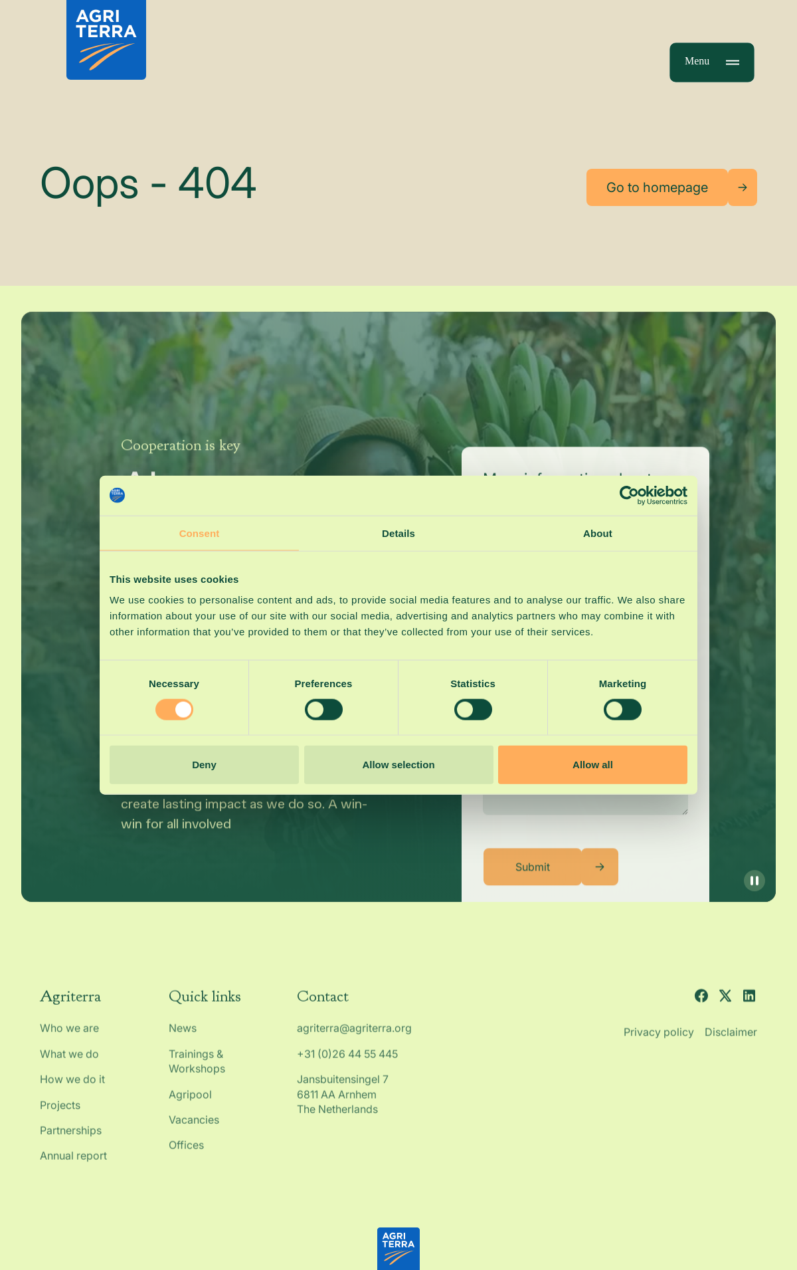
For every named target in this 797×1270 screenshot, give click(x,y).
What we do (69, 1060)
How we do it (72, 1086)
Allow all (593, 764)
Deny (204, 764)
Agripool (190, 1101)
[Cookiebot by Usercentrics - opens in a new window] (629, 495)
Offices (186, 1152)
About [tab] (597, 532)
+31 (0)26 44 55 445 (347, 1060)
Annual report (73, 1163)
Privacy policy (659, 1039)
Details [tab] (398, 532)
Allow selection (398, 764)
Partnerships (71, 1137)
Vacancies (194, 1127)
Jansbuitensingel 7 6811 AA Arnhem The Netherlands (344, 1101)
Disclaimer (731, 1039)
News (183, 1035)
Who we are (69, 1035)
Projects (60, 1111)
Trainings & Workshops (197, 1068)
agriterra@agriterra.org (354, 1035)
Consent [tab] (199, 532)
